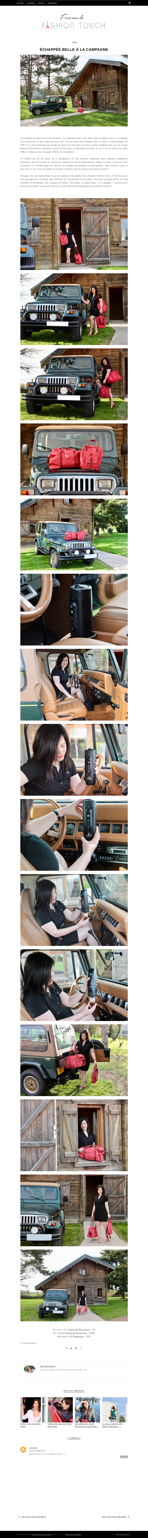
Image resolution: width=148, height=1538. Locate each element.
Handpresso (78, 1336)
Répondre (124, 1457)
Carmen (33, 1448)
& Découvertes (82, 1329)
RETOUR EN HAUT (123, 1534)
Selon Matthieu (29, 1343)
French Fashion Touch (41, 1534)
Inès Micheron (47, 1366)
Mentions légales (73, 1534)
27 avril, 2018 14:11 (37, 1450)
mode (74, 42)
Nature (72, 1329)
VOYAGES (31, 3)
